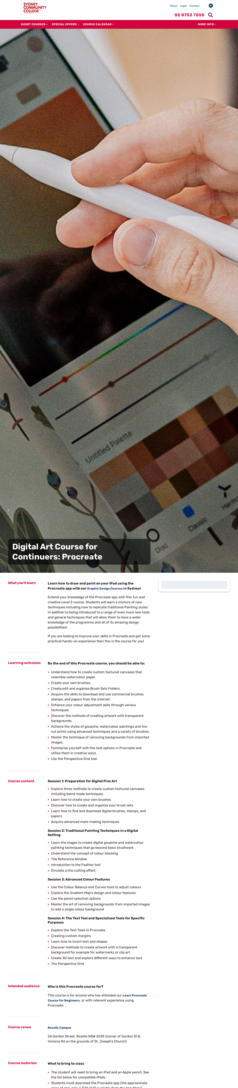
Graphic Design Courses (107, 588)
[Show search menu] (211, 15)
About (174, 5)
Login (183, 5)
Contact (194, 5)
